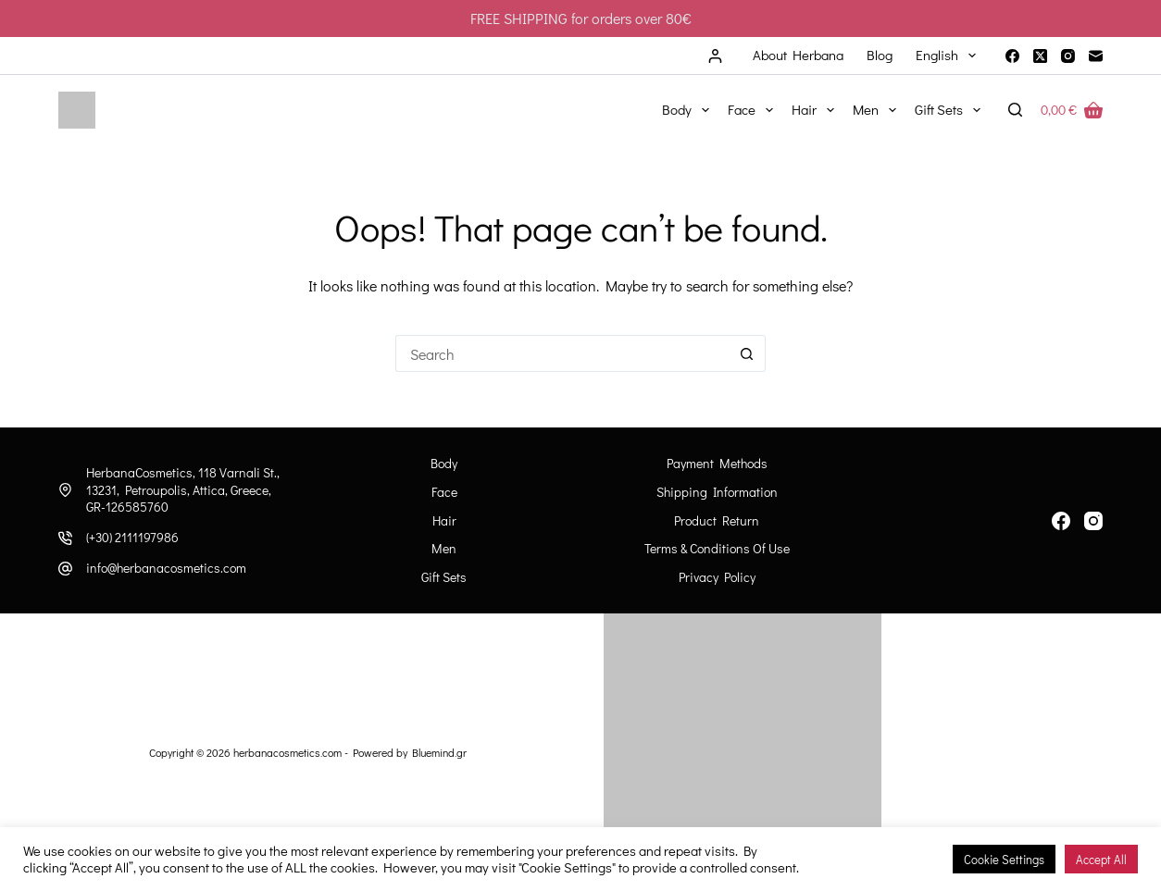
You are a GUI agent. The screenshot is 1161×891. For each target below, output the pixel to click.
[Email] (1096, 56)
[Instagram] (1068, 56)
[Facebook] (1012, 56)
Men (878, 110)
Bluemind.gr (439, 752)
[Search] (1015, 110)
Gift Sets (951, 110)
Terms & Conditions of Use (717, 548)
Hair (817, 110)
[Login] (715, 56)
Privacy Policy (717, 577)
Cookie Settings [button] (1004, 859)
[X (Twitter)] (1040, 56)
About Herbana (798, 54)
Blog (880, 54)
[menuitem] (945, 55)
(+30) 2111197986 (132, 537)
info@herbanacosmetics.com (166, 567)
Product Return (716, 521)
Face (754, 110)
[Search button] (747, 353)
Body (689, 110)
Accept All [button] (1101, 859)
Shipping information (717, 492)
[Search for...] (562, 353)
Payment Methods (717, 463)
